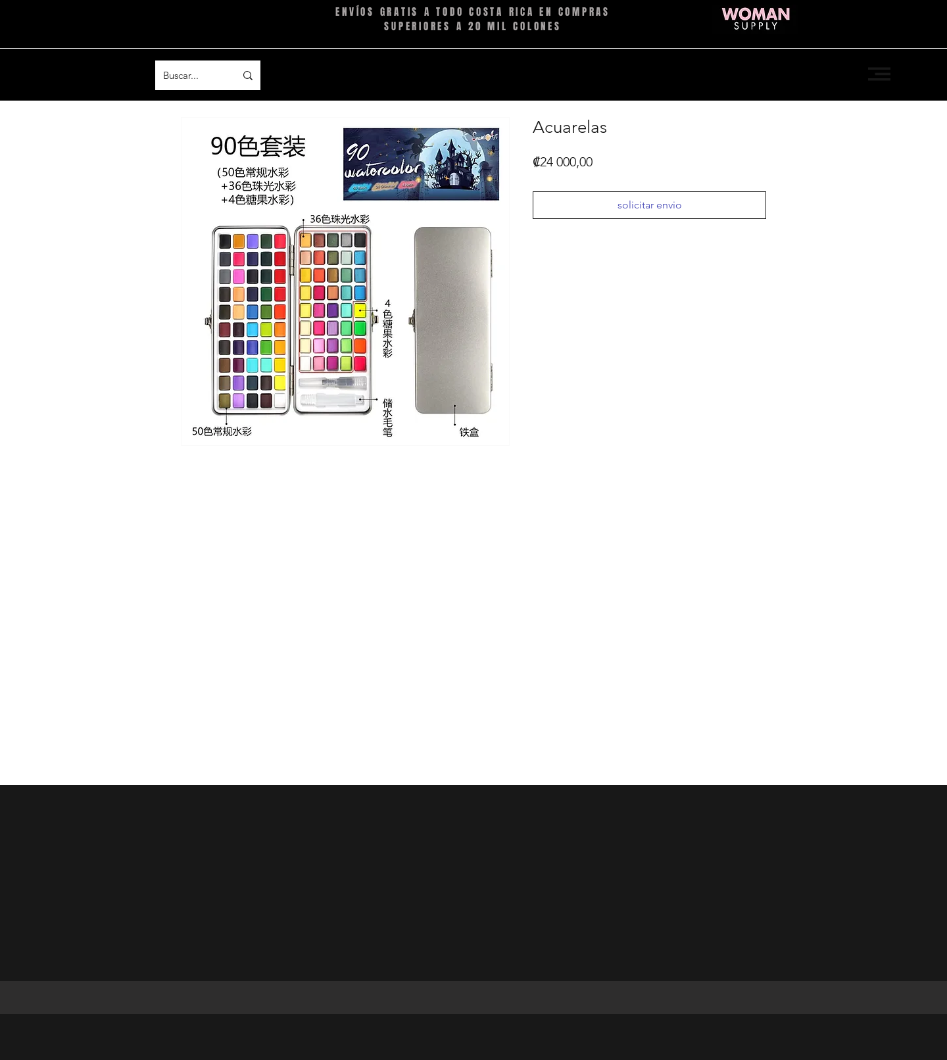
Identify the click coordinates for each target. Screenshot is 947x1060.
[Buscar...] (189, 75)
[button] (879, 73)
